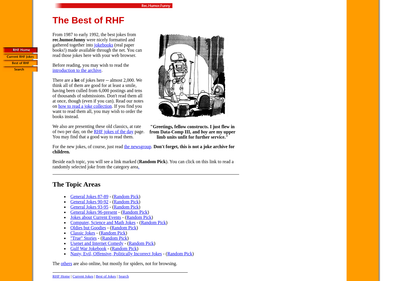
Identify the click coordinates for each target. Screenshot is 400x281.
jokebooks (103, 44)
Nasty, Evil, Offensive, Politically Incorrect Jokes (116, 253)
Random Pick (126, 196)
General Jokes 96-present (93, 212)
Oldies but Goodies (88, 227)
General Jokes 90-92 (89, 201)
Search (124, 276)
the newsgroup (137, 146)
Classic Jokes (82, 232)
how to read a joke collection (85, 106)
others (66, 263)
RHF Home (61, 276)
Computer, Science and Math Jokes (103, 222)
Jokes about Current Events (95, 217)
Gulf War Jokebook (88, 248)
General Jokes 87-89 (89, 196)
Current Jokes (82, 276)
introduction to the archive (77, 70)
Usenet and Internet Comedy (97, 243)
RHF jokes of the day (113, 131)
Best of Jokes (106, 276)
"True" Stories (83, 238)
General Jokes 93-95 (89, 206)
